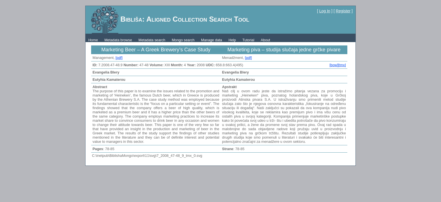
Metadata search (151, 40)
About (265, 40)
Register (343, 11)
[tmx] (342, 65)
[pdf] (119, 58)
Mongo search (183, 40)
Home (93, 40)
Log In (324, 11)
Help (232, 40)
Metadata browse (118, 40)
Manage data (211, 40)
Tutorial (248, 40)
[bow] (333, 65)
